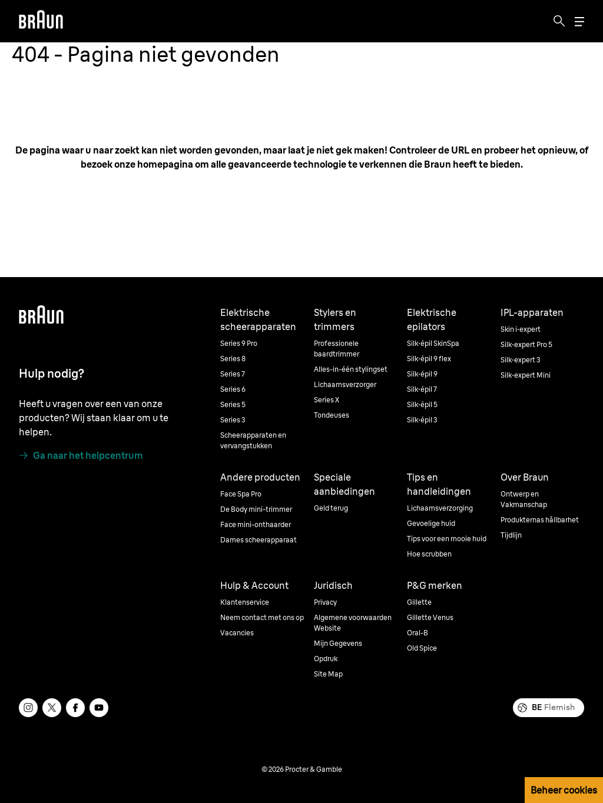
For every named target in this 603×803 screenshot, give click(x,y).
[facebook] (75, 707)
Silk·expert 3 (521, 359)
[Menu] (579, 21)
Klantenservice (244, 602)
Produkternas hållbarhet (540, 519)
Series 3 (233, 419)
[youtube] (99, 707)
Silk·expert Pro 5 (526, 344)
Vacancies (237, 632)
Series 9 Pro (238, 343)
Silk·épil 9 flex (429, 358)
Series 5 (233, 404)
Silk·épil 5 (422, 404)
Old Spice (422, 648)
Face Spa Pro (240, 493)
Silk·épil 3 (422, 419)
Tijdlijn (511, 535)
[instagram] (28, 707)
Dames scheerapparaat (258, 539)
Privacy (325, 602)
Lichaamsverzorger (345, 384)
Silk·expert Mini (526, 375)
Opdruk (325, 658)
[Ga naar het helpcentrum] (81, 455)
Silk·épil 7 (422, 389)
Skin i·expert (521, 329)
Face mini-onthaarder (255, 524)
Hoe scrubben (429, 553)
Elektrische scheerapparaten (258, 319)
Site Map (328, 673)
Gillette (419, 602)
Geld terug (331, 508)
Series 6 (233, 389)
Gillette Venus (430, 617)
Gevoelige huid (431, 523)
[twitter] (51, 707)
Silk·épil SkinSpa (433, 343)
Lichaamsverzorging (440, 508)
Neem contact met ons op (262, 617)
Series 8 (233, 358)
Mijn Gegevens (338, 643)
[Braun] (41, 21)
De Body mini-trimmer (256, 509)
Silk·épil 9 (422, 373)
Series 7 (232, 373)
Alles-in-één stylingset (350, 369)
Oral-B (417, 632)
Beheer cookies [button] (564, 790)
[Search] (559, 21)
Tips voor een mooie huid (446, 538)
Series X (326, 399)
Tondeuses (331, 415)
